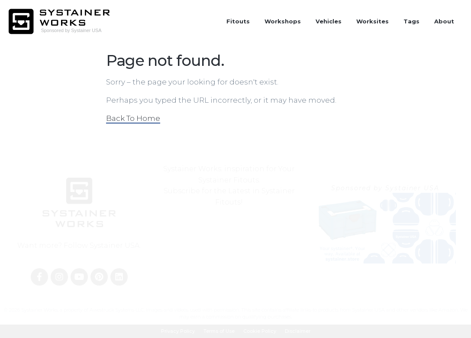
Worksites (372, 21)
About (444, 21)
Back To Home (133, 118)
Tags (411, 21)
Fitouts (238, 21)
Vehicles (329, 21)
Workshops (283, 21)
